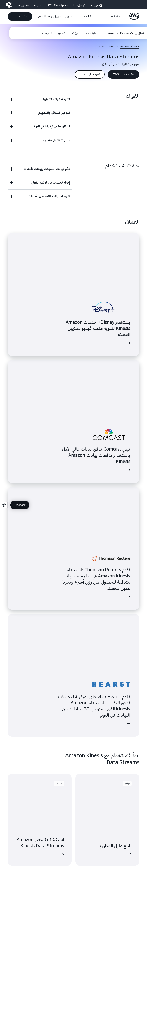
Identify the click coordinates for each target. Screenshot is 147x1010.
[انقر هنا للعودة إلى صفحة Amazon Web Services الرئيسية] (134, 18)
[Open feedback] (4, 505)
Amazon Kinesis (129, 47)
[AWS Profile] (9, 5)
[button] (20, 16)
